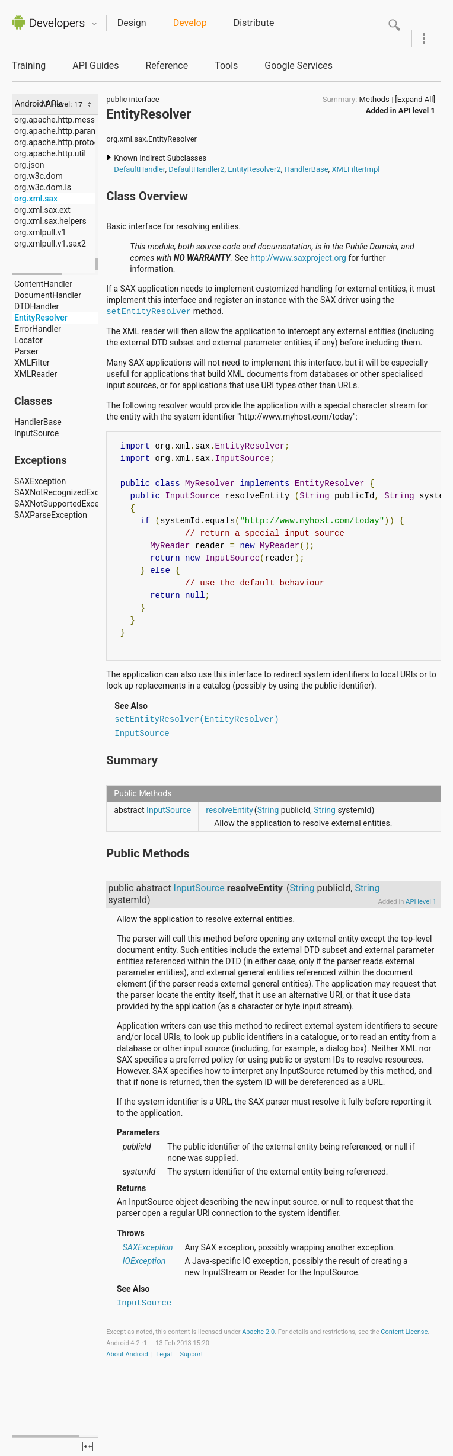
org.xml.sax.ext (42, 210)
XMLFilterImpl (355, 169)
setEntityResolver (148, 311)
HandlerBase (38, 422)
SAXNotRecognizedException (68, 492)
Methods (374, 99)
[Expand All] (415, 99)
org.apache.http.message (61, 119)
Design (131, 22)
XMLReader (35, 374)
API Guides (95, 65)
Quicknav (94, 24)
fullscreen (88, 1446)
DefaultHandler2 (196, 169)
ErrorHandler (37, 329)
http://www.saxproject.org (298, 258)
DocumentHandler (47, 295)
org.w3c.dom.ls (42, 187)
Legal (164, 1354)
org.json (29, 164)
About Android (127, 1354)
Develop (190, 22)
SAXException (40, 481)
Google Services (298, 65)
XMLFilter (32, 362)
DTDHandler (36, 306)
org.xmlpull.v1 (40, 232)
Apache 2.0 (258, 1332)
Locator (28, 340)
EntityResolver (41, 317)
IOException (144, 1261)
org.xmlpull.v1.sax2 (50, 243)
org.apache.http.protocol (59, 142)
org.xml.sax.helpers (50, 221)
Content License (404, 1332)
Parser (26, 351)
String (268, 810)
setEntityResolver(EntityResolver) (196, 719)
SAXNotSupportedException (66, 503)
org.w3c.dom (38, 176)
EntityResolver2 (254, 169)
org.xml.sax (36, 198)
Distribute (254, 22)
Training (29, 65)
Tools (226, 65)
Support (191, 1354)
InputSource (36, 433)
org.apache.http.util (50, 153)
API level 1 (416, 110)
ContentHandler (43, 284)
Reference (166, 65)
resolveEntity (229, 810)
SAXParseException (50, 515)
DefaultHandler (139, 169)
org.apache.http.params (58, 131)
